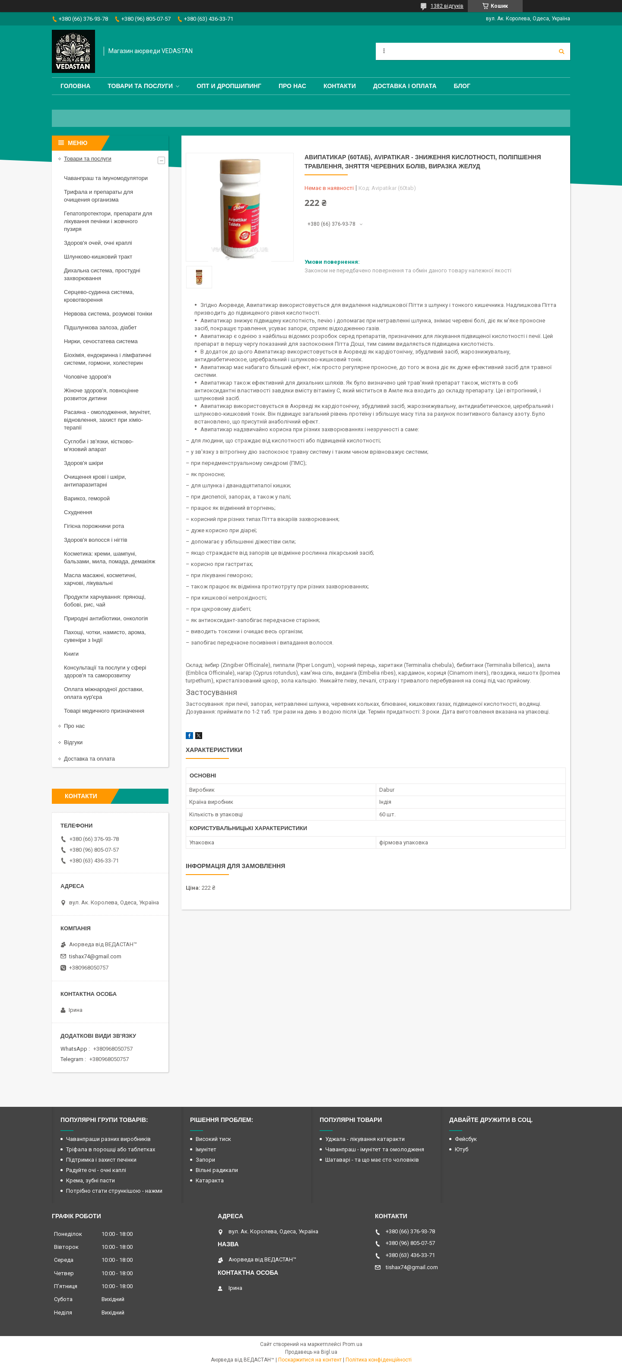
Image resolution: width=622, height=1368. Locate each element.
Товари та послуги (140, 85)
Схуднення (78, 512)
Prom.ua (352, 1344)
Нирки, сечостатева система (101, 341)
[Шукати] (561, 51)
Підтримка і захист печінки (101, 1159)
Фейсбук (466, 1139)
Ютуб (461, 1149)
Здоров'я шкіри (83, 463)
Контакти (340, 85)
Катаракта (210, 1180)
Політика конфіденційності (379, 1360)
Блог (462, 85)
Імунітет (206, 1149)
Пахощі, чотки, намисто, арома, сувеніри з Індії (105, 636)
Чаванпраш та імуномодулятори (106, 178)
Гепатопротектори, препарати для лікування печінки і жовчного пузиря (108, 221)
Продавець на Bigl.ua (311, 1352)
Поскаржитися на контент (310, 1360)
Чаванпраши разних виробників (108, 1139)
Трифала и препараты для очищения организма (98, 196)
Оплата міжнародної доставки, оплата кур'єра (103, 693)
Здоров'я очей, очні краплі (98, 243)
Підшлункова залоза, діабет (100, 327)
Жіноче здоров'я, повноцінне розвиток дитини (101, 394)
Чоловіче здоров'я (87, 376)
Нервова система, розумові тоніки (108, 313)
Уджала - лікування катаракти (365, 1139)
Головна (75, 85)
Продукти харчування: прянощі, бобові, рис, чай (105, 601)
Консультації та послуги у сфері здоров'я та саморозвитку (105, 671)
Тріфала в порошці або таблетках (110, 1149)
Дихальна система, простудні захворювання (102, 274)
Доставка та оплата (89, 758)
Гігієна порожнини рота (94, 526)
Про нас (292, 85)
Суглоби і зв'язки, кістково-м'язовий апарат (98, 445)
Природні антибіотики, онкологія (106, 618)
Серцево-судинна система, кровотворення (99, 296)
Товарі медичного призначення (104, 711)
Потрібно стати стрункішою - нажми (114, 1191)
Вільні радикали (217, 1170)
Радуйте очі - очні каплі (96, 1170)
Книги (71, 654)
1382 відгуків (447, 6)
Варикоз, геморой (87, 498)
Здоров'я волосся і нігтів (95, 540)
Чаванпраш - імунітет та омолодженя (374, 1149)
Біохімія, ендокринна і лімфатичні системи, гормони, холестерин (107, 359)
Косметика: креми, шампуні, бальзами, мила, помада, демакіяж (109, 557)
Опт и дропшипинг (229, 85)
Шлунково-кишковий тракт (98, 256)
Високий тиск (213, 1139)
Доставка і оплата (405, 85)
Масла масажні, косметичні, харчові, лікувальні (100, 579)
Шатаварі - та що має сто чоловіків (372, 1159)
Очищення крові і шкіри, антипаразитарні (95, 481)
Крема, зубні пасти (90, 1180)
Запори (205, 1159)
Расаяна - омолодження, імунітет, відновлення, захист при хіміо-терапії (107, 420)
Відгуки (73, 742)
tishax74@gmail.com (95, 956)
